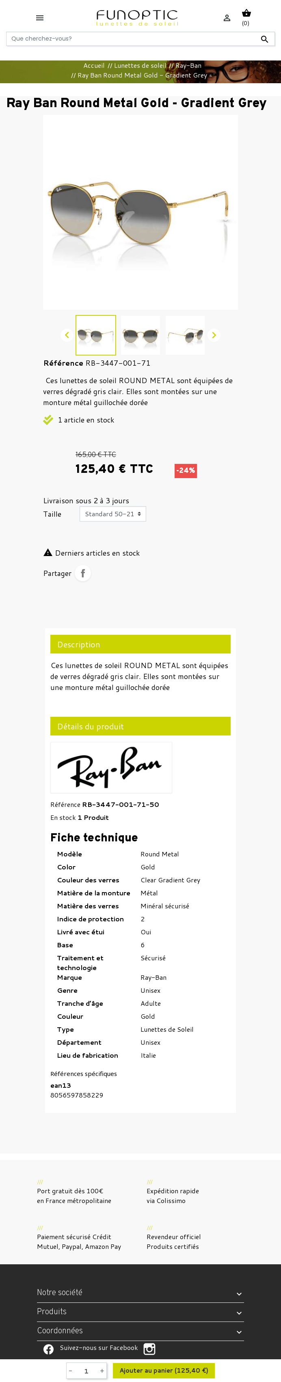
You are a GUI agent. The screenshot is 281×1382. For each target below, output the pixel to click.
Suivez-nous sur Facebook (48, 1349)
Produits (52, 1312)
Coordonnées (60, 1331)
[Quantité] (86, 1370)
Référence (65, 804)
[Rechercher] (140, 39)
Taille (52, 514)
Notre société (59, 1293)
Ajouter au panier (163, 1371)
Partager (83, 573)
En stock (63, 817)
